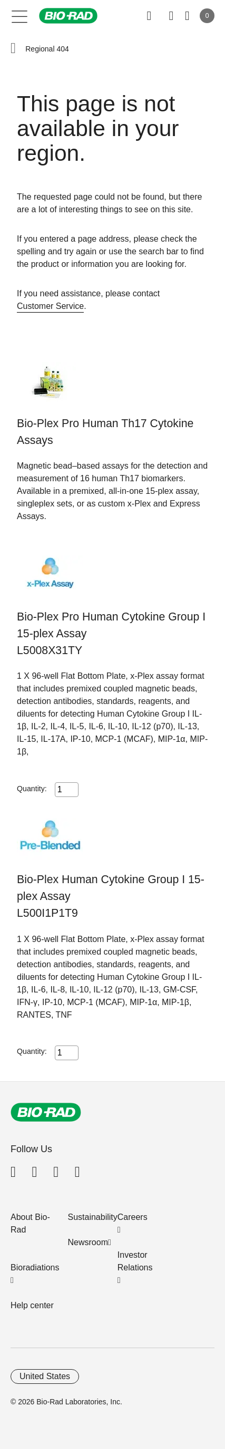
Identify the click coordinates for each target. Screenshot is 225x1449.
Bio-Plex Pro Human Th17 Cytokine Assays (105, 432)
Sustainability (93, 1217)
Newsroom (88, 1242)
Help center (32, 1305)
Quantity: (32, 788)
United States (44, 1376)
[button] (13, 49)
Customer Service (50, 306)
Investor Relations (135, 1261)
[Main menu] (20, 15)
